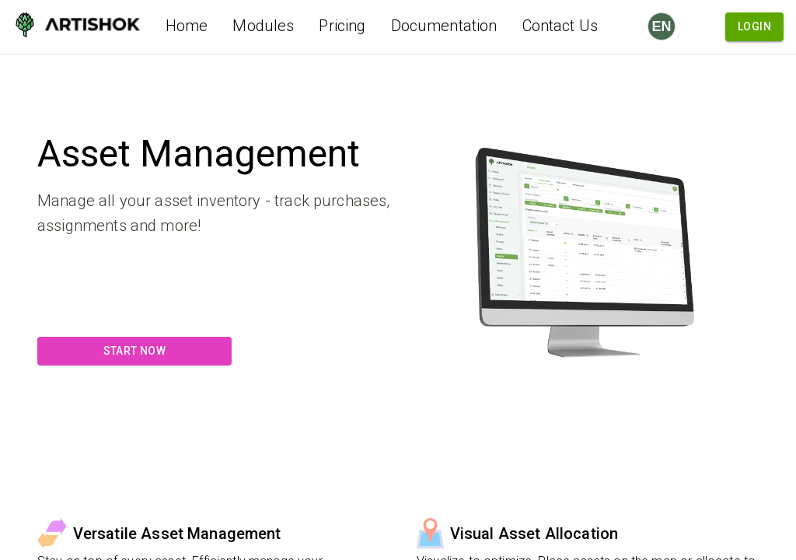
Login (754, 26)
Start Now (134, 351)
